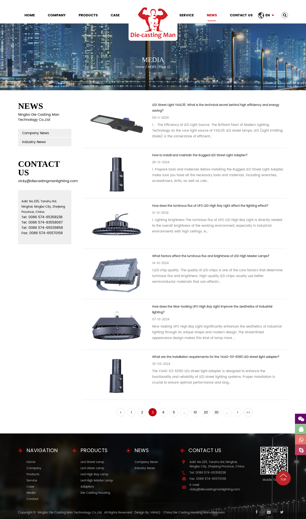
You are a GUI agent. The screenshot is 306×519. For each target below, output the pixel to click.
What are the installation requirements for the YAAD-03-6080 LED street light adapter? (215, 356)
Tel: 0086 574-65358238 (208, 472)
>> (248, 412)
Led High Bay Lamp (94, 474)
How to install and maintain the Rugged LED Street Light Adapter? (200, 155)
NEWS (212, 15)
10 (195, 412)
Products (88, 15)
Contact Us (241, 15)
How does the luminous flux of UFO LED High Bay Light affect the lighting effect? (210, 205)
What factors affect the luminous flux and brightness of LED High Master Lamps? (210, 256)
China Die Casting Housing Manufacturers (194, 512)
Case (115, 15)
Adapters (87, 486)
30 (216, 412)
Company (57, 15)
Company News (35, 133)
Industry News (34, 142)
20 (206, 412)
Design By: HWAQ (147, 512)
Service (186, 15)
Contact (32, 499)
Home (29, 15)
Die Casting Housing (95, 493)
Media (31, 493)
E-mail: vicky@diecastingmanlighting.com (215, 487)
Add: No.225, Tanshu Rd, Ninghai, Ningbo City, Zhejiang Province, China (217, 464)
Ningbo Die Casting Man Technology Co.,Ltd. (70, 512)
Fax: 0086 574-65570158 (208, 479)
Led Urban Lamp (92, 468)
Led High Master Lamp (97, 480)
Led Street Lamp (92, 462)
